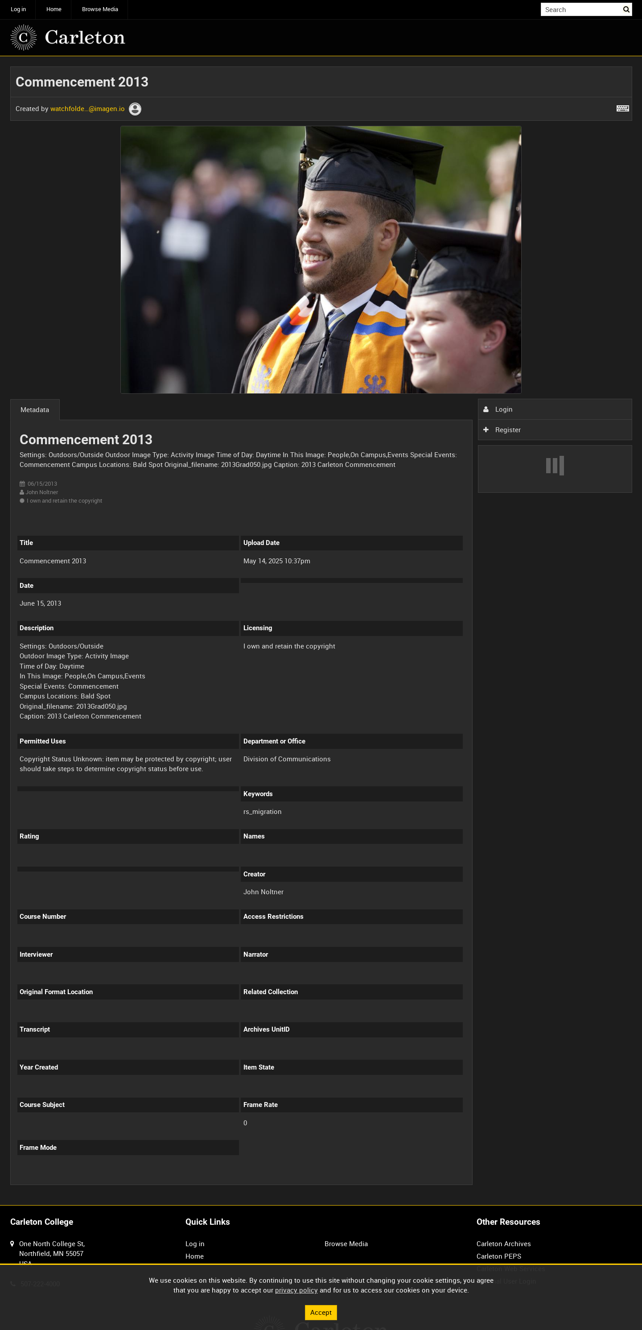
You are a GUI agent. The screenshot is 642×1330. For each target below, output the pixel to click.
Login (498, 409)
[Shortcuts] (623, 106)
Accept (321, 1312)
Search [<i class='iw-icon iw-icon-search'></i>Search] (627, 8)
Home (54, 9)
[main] (321, 630)
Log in (18, 9)
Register (502, 429)
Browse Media (100, 9)
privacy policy (296, 1289)
